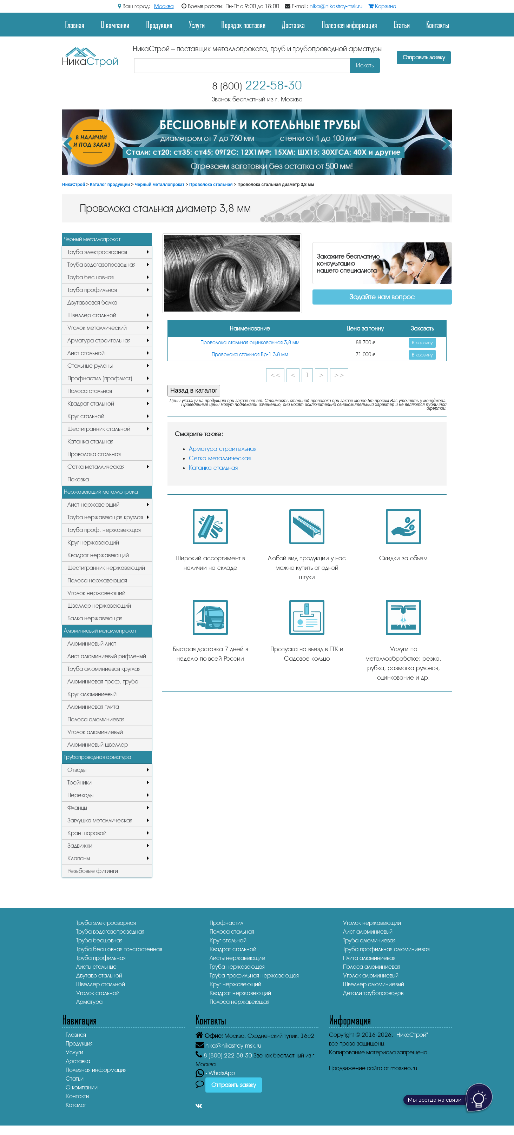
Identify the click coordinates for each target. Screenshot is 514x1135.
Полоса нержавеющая (97, 580)
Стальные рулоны (90, 365)
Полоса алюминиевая (96, 719)
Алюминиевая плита (93, 706)
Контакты (437, 24)
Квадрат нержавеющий (98, 555)
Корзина (382, 6)
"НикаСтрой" (411, 1034)
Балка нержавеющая (95, 618)
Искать (365, 65)
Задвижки (79, 845)
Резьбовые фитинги (92, 871)
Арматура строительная (99, 340)
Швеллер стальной (91, 315)
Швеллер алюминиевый (373, 984)
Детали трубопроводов (373, 993)
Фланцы (77, 807)
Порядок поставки (243, 24)
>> (339, 375)
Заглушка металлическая (99, 820)
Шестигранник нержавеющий (106, 568)
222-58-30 (257, 85)
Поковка (78, 479)
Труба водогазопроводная (101, 264)
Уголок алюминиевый (95, 732)
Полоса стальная (89, 391)
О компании (115, 24)
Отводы (76, 770)
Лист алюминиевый (368, 931)
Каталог (76, 1105)
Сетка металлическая (96, 466)
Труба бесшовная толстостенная (119, 949)
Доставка (293, 24)
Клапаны (78, 858)
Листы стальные (96, 966)
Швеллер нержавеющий (99, 605)
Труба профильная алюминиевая (386, 949)
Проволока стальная (211, 184)
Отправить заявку (424, 57)
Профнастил (226, 923)
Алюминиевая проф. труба (102, 681)
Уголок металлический (97, 328)
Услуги (197, 24)
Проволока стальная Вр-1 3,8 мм (250, 355)
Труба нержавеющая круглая (105, 517)
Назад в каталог (193, 390)
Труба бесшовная (90, 277)
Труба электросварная (97, 252)
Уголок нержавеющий (96, 593)
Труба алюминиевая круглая (103, 669)
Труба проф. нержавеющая (104, 530)
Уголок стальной (97, 993)
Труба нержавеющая (237, 966)
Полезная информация (349, 24)
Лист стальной (86, 353)
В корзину (422, 342)
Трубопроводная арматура (97, 757)
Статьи (402, 24)
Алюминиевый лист (91, 643)
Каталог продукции (110, 184)
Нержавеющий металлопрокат (102, 492)
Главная (74, 24)
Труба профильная (92, 290)
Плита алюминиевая (369, 958)
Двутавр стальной (99, 975)
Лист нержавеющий (93, 504)
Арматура (89, 1002)
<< (275, 375)
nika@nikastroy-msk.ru (336, 6)
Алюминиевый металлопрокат (100, 631)
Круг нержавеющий (93, 542)
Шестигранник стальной (98, 429)
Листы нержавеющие (237, 958)
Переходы (80, 795)
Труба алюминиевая (369, 940)
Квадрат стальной (90, 403)
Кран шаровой (86, 833)
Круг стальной (85, 416)
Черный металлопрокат (159, 184)
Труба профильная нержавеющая (254, 975)
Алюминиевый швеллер (97, 744)
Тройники (79, 782)
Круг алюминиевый (92, 694)
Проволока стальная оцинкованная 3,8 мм (249, 343)
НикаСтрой (73, 184)
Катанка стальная (90, 441)
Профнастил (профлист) (99, 378)
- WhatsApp (215, 1073)
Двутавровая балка (92, 302)
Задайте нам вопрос (382, 297)
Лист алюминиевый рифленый (106, 656)
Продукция (159, 24)
